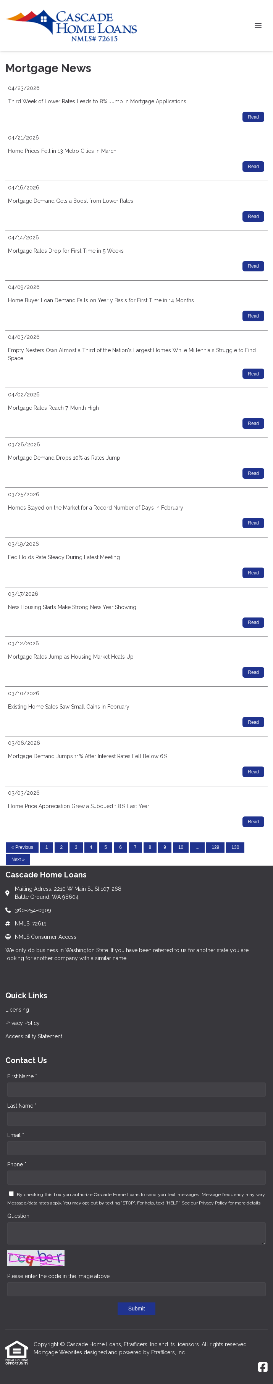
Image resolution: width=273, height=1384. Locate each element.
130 (235, 847)
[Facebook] (263, 1367)
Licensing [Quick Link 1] (17, 1010)
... (197, 847)
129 (215, 847)
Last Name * (22, 1106)
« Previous (22, 847)
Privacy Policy (213, 1203)
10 (180, 847)
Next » (18, 859)
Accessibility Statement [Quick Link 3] (33, 1036)
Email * (15, 1135)
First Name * (22, 1076)
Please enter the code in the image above (58, 1276)
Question (18, 1216)
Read (253, 117)
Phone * (16, 1164)
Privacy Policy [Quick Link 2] (22, 1023)
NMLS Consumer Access (45, 937)
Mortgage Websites (59, 1352)
